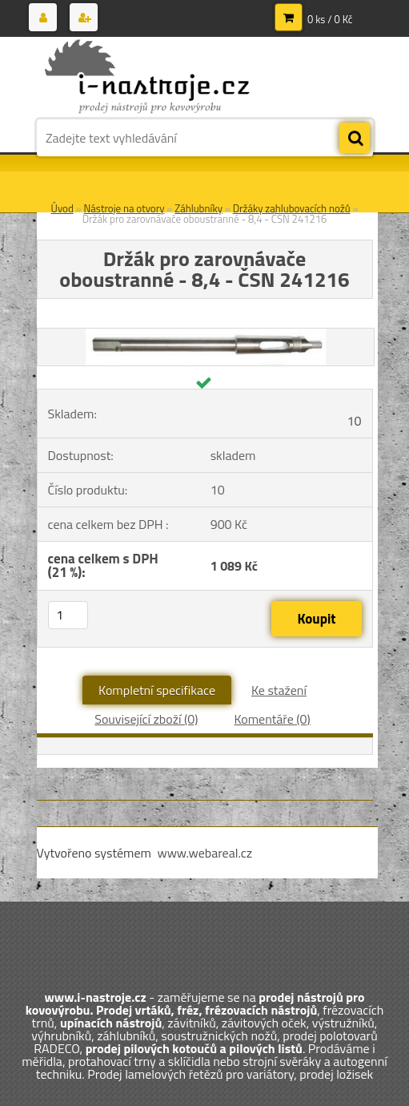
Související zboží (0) (146, 719)
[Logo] (147, 78)
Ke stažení (279, 690)
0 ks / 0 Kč (330, 19)
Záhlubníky (198, 208)
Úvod (62, 208)
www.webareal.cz (204, 852)
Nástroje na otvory (124, 208)
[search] (354, 138)
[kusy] (68, 615)
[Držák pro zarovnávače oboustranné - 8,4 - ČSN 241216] (206, 335)
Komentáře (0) (272, 719)
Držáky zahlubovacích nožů (292, 208)
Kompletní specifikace (156, 690)
